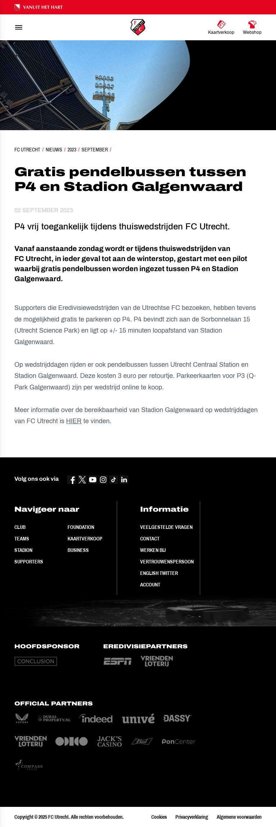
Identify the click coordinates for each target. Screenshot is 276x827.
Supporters (28, 561)
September (95, 149)
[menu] (18, 27)
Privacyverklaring (191, 817)
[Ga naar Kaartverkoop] (221, 27)
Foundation (81, 527)
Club (20, 527)
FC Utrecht (27, 149)
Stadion (23, 550)
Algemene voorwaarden (239, 817)
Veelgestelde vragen (166, 527)
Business (78, 550)
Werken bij (153, 550)
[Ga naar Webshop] (252, 27)
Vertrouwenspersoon (167, 561)
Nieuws (54, 149)
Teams (21, 538)
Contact (150, 538)
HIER (74, 421)
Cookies (159, 817)
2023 (72, 149)
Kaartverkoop (85, 538)
